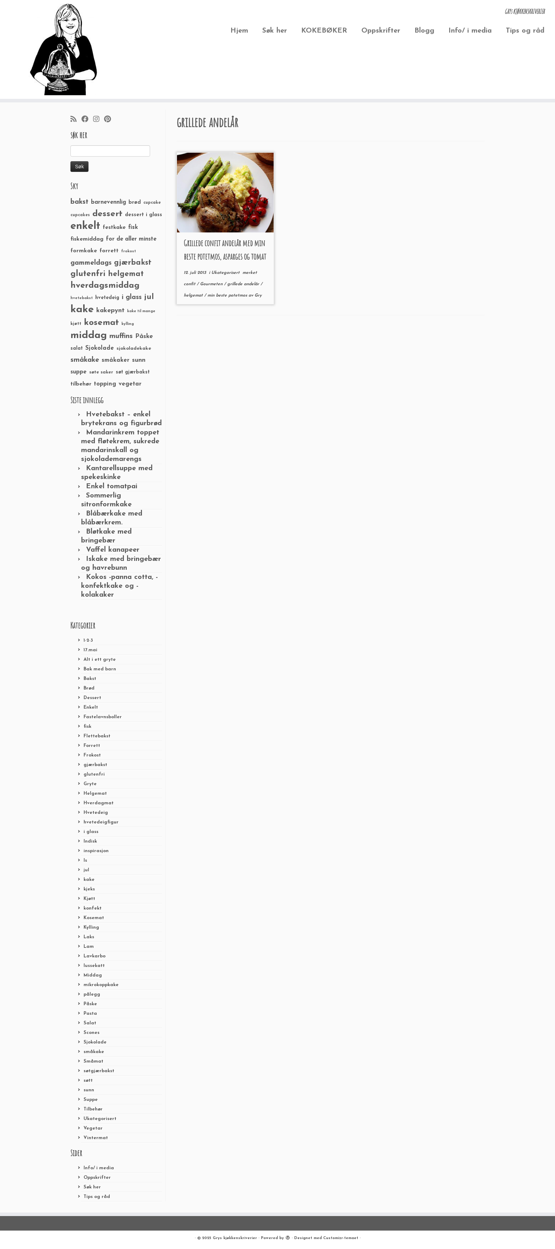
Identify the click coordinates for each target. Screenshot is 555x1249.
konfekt (93, 908)
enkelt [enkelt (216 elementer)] (85, 226)
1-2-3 (88, 640)
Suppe (91, 1099)
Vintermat (96, 1138)
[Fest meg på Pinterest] (109, 119)
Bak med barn (100, 669)
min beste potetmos (227, 295)
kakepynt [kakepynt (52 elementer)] (110, 310)
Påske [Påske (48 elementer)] (144, 336)
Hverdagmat (99, 803)
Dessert (92, 698)
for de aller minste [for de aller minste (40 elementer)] (131, 239)
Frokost (92, 755)
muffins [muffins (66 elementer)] (121, 336)
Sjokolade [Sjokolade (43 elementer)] (99, 348)
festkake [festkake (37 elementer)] (114, 227)
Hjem (239, 30)
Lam (89, 946)
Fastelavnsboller (103, 717)
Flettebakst (97, 736)
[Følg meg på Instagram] (98, 119)
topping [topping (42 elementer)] (105, 384)
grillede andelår (244, 284)
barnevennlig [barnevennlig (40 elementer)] (108, 202)
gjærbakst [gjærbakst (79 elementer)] (132, 262)
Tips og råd (525, 30)
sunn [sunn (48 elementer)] (138, 360)
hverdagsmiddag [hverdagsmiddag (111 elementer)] (104, 285)
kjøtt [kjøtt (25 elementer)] (75, 324)
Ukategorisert (100, 1118)
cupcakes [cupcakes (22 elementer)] (80, 215)
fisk (87, 726)
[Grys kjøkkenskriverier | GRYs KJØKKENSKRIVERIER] (64, 49)
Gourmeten (212, 284)
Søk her (274, 30)
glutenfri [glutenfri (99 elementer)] (87, 274)
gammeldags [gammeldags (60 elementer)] (90, 262)
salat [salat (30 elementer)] (76, 348)
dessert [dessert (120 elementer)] (107, 214)
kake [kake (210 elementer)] (82, 309)
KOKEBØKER (324, 30)
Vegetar (93, 1128)
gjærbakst (95, 765)
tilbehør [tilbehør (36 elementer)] (80, 384)
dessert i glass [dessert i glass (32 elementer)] (143, 215)
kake (89, 879)
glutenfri (94, 774)
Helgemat (95, 793)
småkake (94, 1052)
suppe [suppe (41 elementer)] (78, 372)
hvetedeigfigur (101, 822)
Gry (258, 295)
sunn (89, 1090)
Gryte (90, 784)
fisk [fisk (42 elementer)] (133, 227)
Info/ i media (470, 30)
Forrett (92, 745)
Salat (90, 1023)
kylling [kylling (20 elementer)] (127, 324)
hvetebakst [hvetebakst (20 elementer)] (81, 298)
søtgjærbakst (99, 1071)
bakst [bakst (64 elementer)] (79, 202)
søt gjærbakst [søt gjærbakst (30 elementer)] (133, 372)
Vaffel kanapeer (112, 549)
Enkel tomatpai (111, 486)
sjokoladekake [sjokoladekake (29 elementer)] (133, 348)
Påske (90, 1004)
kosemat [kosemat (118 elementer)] (101, 323)
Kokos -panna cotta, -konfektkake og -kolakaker (119, 586)
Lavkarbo (94, 956)
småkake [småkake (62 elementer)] (84, 360)
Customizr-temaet (340, 1238)
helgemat (194, 295)
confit (190, 284)
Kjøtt (89, 898)
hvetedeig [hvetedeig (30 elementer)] (107, 297)
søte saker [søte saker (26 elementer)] (101, 372)
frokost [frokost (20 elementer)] (128, 251)
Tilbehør (93, 1109)
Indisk (90, 841)
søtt (88, 1080)
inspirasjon (96, 851)
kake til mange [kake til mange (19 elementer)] (141, 311)
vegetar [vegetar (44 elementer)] (130, 384)
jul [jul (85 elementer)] (149, 297)
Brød (89, 688)
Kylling (91, 927)
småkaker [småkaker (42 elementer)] (116, 360)
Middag (93, 975)
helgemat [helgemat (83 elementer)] (126, 274)
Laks (89, 937)
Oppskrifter (380, 30)
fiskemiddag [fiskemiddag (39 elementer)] (86, 239)
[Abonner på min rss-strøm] (75, 119)
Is (85, 860)
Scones (91, 1032)
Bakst (90, 678)
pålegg (92, 994)
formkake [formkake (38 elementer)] (83, 251)
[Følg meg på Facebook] (87, 119)
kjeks (89, 889)
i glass (91, 831)
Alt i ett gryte (100, 659)
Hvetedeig (96, 812)
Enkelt (91, 707)
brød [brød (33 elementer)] (134, 202)
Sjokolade (95, 1042)
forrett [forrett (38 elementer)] (109, 251)
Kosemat (94, 918)
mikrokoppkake (101, 985)
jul (86, 870)
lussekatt (94, 965)
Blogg (424, 30)
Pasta (90, 1013)
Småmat (93, 1061)
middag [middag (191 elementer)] (88, 336)
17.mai (90, 650)
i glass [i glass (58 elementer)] (132, 297)
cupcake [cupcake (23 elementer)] (152, 203)
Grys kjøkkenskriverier (235, 1238)
